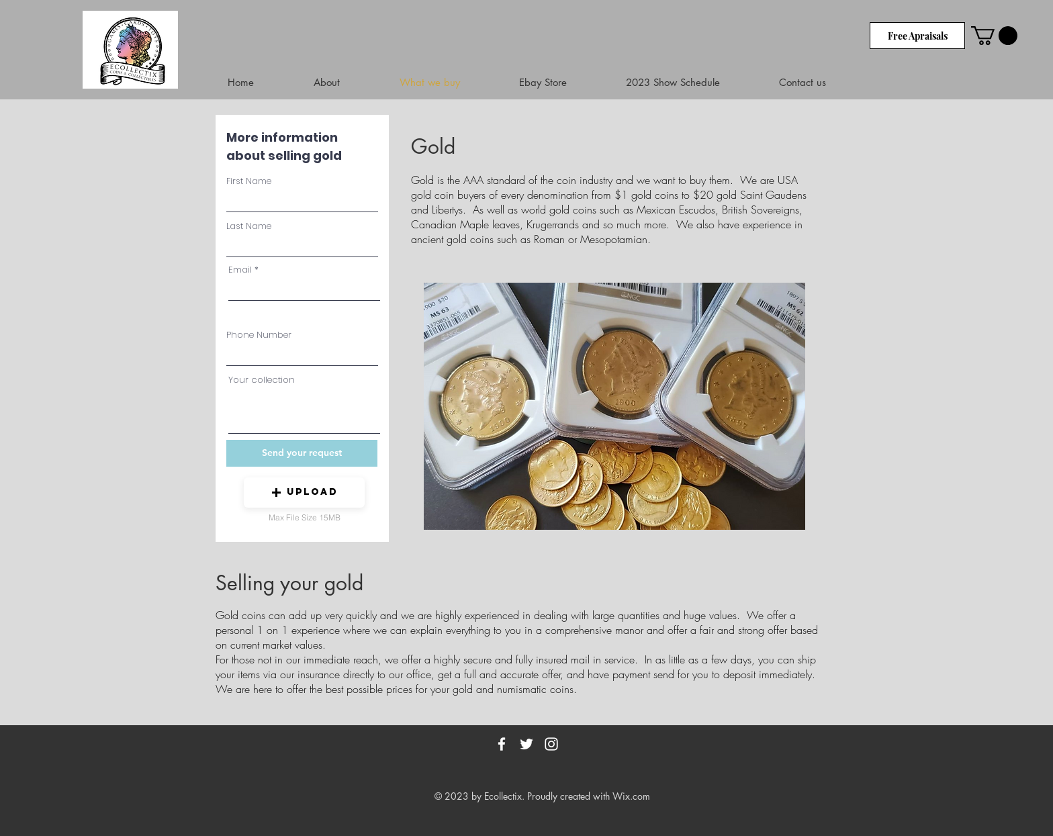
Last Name (248, 226)
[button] (304, 492)
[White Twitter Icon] (526, 744)
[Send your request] (301, 453)
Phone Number (258, 334)
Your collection (261, 379)
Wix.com (631, 796)
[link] (994, 35)
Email (240, 269)
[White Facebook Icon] (501, 744)
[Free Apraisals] (917, 35)
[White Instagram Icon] (551, 744)
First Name (248, 181)
